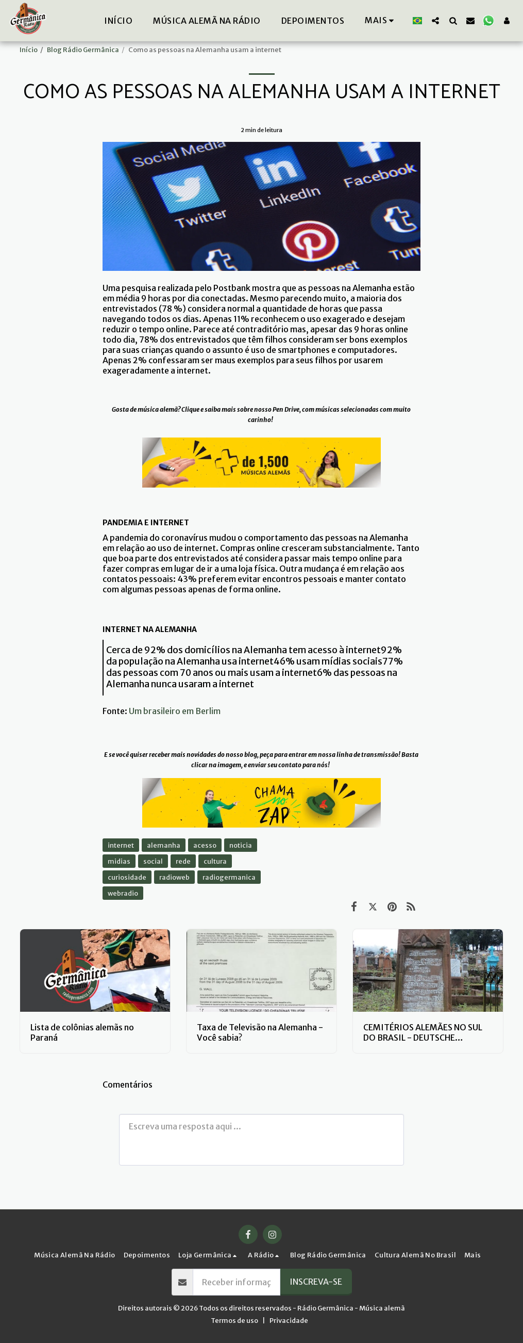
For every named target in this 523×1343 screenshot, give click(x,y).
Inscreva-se (316, 1281)
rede (183, 861)
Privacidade (288, 1320)
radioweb (174, 877)
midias (119, 861)
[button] (435, 20)
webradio (123, 893)
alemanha (163, 845)
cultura (215, 861)
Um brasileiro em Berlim (175, 711)
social (153, 861)
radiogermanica (229, 877)
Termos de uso (234, 1320)
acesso (204, 845)
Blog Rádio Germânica (83, 49)
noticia (240, 845)
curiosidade (127, 877)
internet (121, 845)
